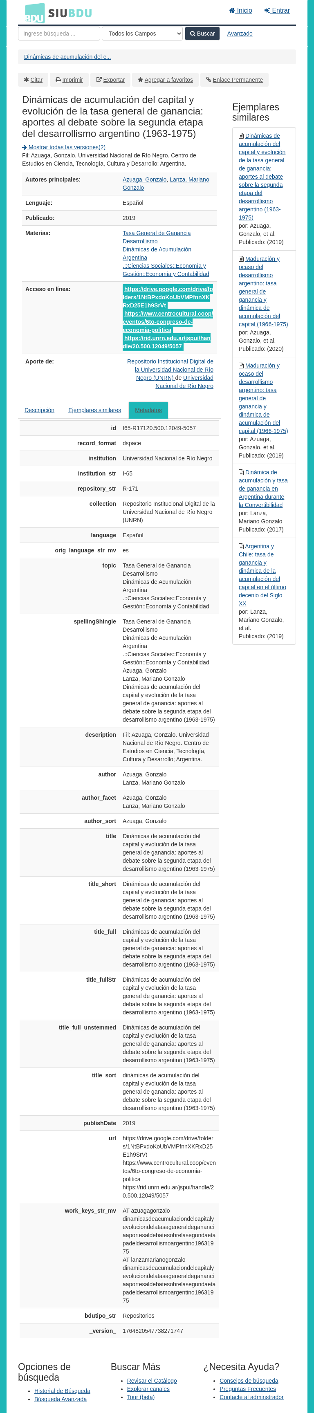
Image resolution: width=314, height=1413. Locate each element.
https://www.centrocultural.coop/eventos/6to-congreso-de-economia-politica (168, 321)
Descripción (39, 410)
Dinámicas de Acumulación (157, 249)
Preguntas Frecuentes (248, 1389)
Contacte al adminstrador (251, 1397)
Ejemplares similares (94, 410)
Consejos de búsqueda (249, 1380)
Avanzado (240, 33)
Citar (37, 79)
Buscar (202, 33)
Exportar (114, 79)
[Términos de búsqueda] (59, 33)
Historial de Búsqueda (62, 1391)
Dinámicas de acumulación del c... (67, 57)
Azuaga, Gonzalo (144, 179)
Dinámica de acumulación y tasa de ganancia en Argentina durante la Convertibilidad (263, 488)
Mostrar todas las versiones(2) (63, 147)
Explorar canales (148, 1389)
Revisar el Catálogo (152, 1380)
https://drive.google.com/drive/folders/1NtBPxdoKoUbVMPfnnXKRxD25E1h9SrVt (168, 297)
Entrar (277, 10)
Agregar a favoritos (169, 79)
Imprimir (72, 79)
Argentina (135, 257)
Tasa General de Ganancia (157, 233)
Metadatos (148, 410)
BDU (32, 12)
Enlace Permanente (238, 79)
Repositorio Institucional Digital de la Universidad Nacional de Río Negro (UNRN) (170, 369)
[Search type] (142, 33)
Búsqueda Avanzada (60, 1399)
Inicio (240, 10)
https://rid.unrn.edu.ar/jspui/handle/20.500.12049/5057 (167, 342)
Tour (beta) (141, 1397)
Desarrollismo (140, 241)
